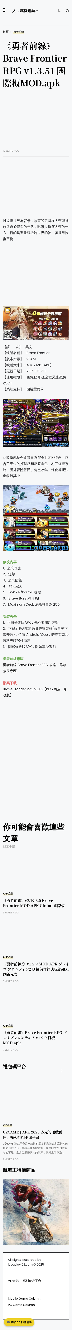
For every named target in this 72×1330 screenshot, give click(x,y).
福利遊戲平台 (32, 1281)
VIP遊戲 (7, 1125)
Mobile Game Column (24, 1298)
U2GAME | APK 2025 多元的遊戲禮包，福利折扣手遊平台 (32, 1134)
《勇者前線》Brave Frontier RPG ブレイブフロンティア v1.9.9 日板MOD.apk (35, 1037)
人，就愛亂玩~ (25, 10)
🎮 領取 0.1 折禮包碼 (19, 1322)
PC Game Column (21, 1305)
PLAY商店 (53, 689)
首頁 (6, 32)
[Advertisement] (36, 121)
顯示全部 (9, 846)
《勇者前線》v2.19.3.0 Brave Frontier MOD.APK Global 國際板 (34, 903)
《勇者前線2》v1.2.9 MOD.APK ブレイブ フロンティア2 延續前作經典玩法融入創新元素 (36, 969)
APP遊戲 (8, 893)
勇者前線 (18, 32)
